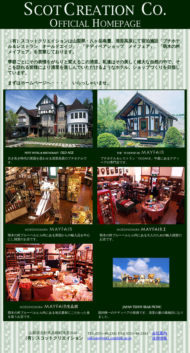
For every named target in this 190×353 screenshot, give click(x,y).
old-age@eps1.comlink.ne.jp (109, 338)
